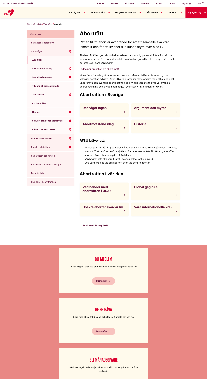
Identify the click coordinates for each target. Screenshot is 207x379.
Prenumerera (170, 285)
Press (172, 3)
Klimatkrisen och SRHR (43, 130)
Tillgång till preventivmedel (45, 86)
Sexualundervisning (42, 69)
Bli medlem (32, 285)
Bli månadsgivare (124, 285)
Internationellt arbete (41, 139)
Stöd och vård (98, 12)
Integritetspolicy (132, 341)
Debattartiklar (38, 173)
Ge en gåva (78, 285)
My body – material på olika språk (18, 3)
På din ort (129, 3)
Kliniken (114, 3)
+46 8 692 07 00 (94, 356)
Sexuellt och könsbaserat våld (47, 121)
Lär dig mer (75, 12)
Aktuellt (159, 3)
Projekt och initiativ (40, 147)
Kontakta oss (86, 330)
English (185, 3)
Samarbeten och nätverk (43, 156)
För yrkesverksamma (125, 12)
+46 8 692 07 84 (94, 364)
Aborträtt (37, 60)
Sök (199, 3)
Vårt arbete (152, 12)
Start (29, 24)
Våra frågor (47, 24)
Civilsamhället (39, 104)
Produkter (145, 3)
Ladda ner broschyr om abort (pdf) (99, 69)
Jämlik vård (38, 95)
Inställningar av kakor (172, 375)
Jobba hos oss (87, 325)
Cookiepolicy (130, 335)
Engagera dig (194, 12)
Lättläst (127, 320)
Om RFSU (172, 12)
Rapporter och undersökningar (46, 165)
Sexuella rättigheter (42, 77)
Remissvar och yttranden (43, 182)
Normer (36, 112)
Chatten (100, 3)
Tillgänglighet (130, 330)
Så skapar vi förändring (43, 43)
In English (128, 325)
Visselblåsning (87, 341)
